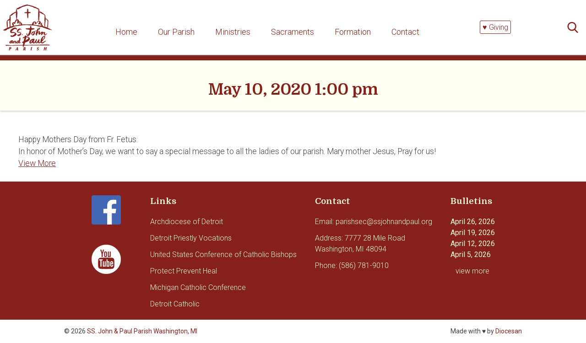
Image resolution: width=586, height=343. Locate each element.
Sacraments (292, 32)
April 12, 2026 (472, 243)
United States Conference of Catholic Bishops (223, 254)
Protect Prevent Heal (183, 271)
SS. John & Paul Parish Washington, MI (142, 331)
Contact (405, 32)
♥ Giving (495, 27)
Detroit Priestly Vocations (191, 238)
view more (472, 271)
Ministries (232, 32)
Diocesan (508, 331)
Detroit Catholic (175, 304)
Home (126, 32)
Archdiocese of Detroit (186, 221)
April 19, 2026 (472, 232)
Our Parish (176, 32)
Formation (353, 32)
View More (37, 163)
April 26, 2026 (472, 221)
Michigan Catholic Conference (198, 287)
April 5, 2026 (470, 254)
